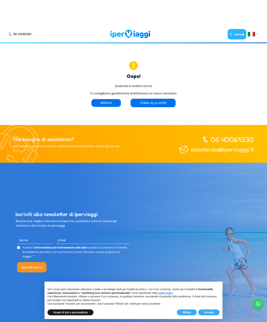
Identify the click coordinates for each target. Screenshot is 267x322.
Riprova (106, 103)
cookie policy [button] (165, 292)
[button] (253, 34)
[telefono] (20, 34)
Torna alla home (153, 103)
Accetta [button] (209, 312)
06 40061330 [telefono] (232, 139)
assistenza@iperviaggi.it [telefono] (222, 149)
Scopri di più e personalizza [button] (70, 312)
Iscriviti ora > (32, 267)
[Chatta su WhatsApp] (258, 304)
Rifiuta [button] (187, 312)
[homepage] (130, 34)
